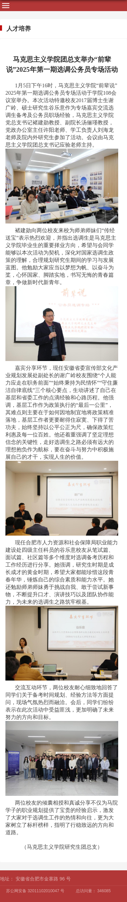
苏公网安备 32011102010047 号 (35, 891)
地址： (7, 878)
